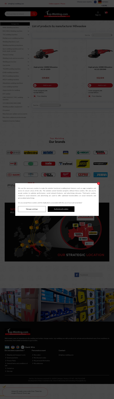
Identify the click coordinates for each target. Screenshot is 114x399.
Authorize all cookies (61, 209)
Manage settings (32, 209)
